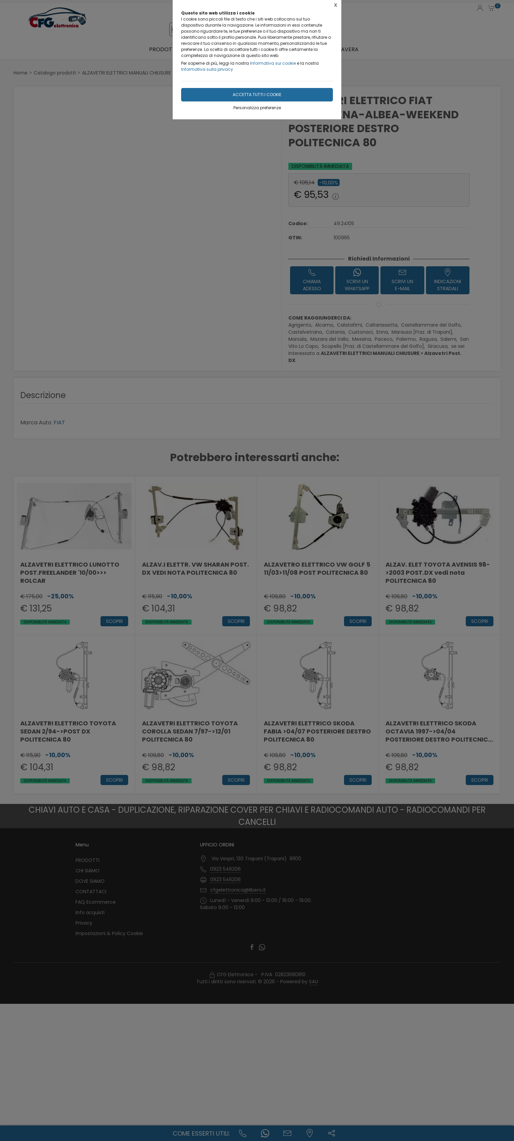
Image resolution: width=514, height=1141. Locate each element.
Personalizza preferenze (257, 108)
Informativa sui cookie (273, 63)
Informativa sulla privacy (207, 69)
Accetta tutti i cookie (257, 94)
